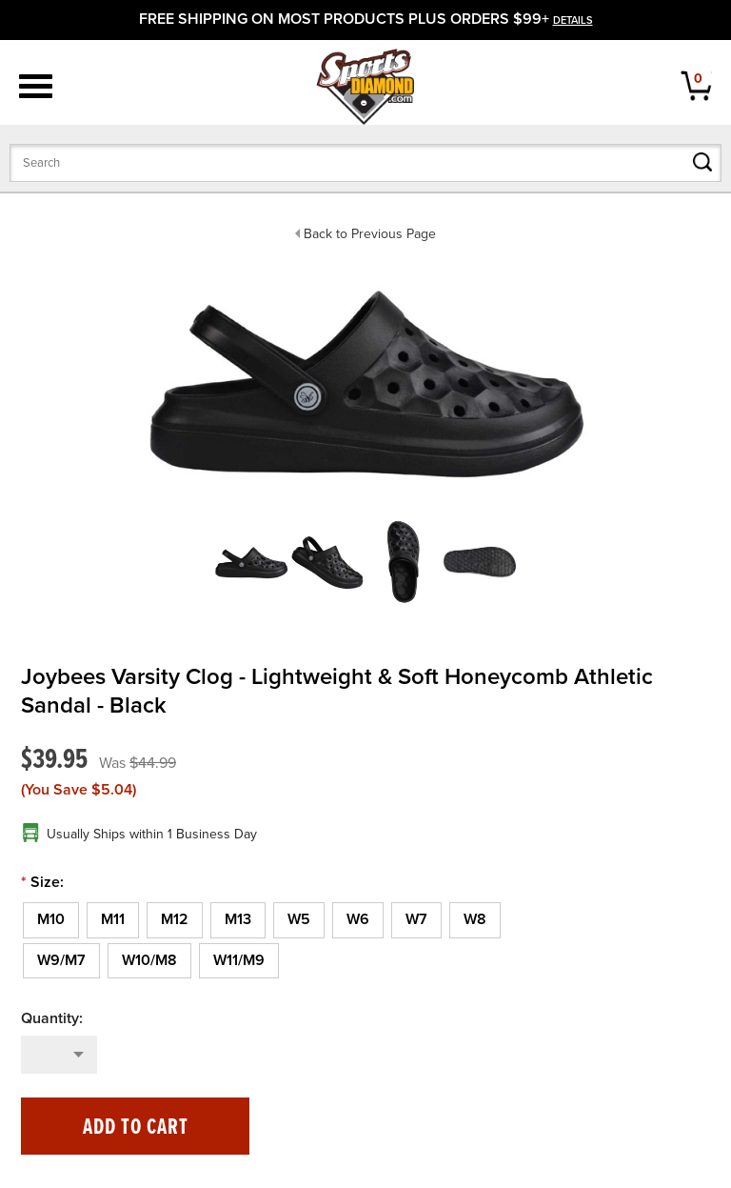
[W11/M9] (239, 961)
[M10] (51, 920)
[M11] (113, 920)
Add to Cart (135, 1127)
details (573, 20)
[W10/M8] (149, 961)
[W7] (416, 920)
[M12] (175, 920)
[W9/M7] (61, 961)
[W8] (475, 920)
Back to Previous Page (370, 234)
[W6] (358, 920)
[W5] (299, 920)
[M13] (238, 920)
